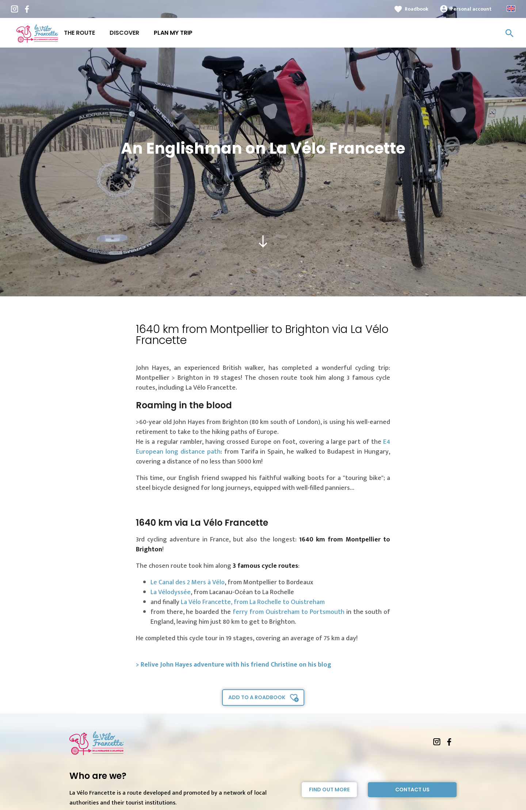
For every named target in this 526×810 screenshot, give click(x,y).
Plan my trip (173, 33)
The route (79, 33)
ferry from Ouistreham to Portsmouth (288, 612)
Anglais (511, 8)
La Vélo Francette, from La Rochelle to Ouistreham (253, 602)
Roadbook (416, 9)
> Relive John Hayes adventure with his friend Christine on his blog (233, 664)
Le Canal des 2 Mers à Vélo (187, 582)
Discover (124, 33)
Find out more (329, 789)
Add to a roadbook (256, 697)
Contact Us (412, 789)
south (263, 241)
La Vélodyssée (170, 592)
